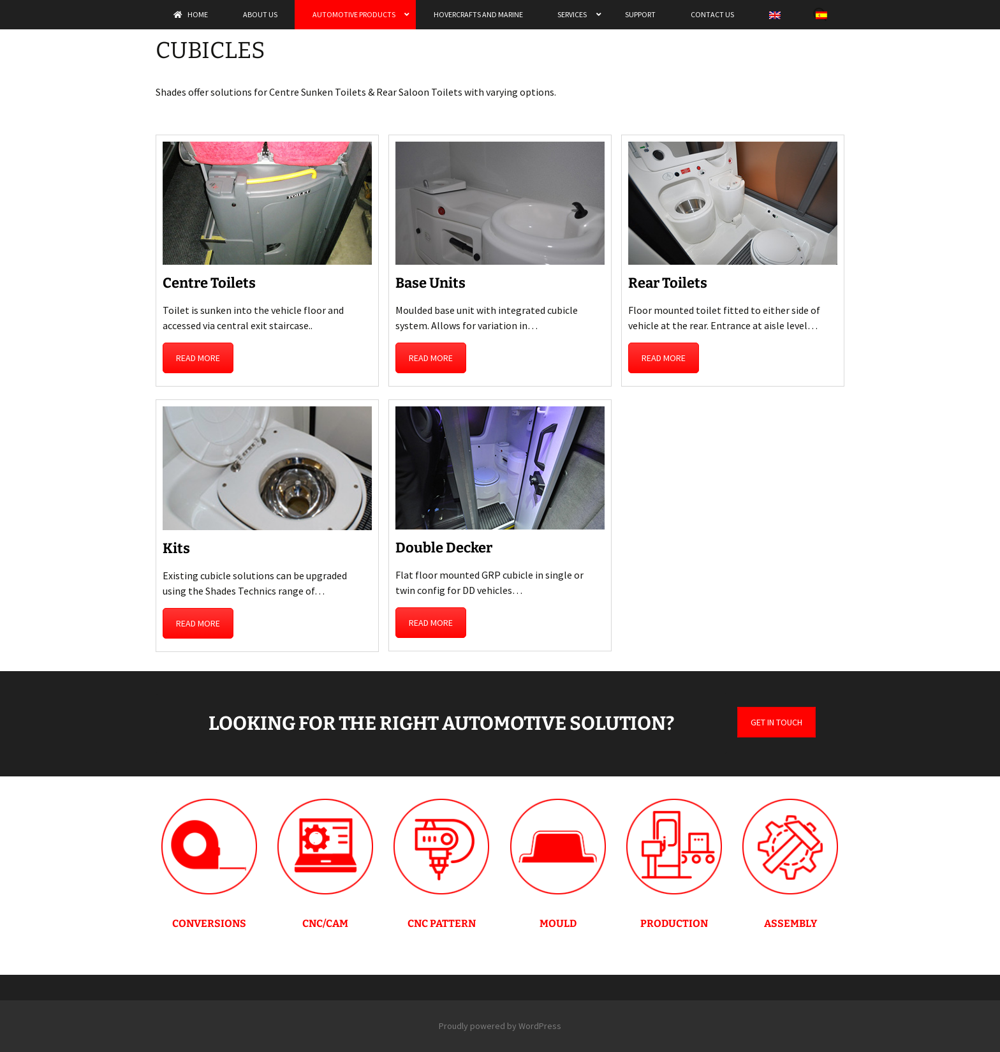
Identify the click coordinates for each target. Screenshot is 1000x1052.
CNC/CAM (325, 923)
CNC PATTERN (442, 923)
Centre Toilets (209, 283)
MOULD (558, 923)
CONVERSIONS (209, 923)
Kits (176, 548)
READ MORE (198, 358)
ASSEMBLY (790, 923)
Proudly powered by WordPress (500, 1026)
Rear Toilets (667, 283)
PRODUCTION (674, 923)
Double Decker (443, 547)
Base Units (430, 283)
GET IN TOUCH (776, 722)
